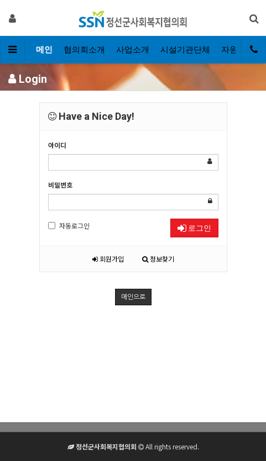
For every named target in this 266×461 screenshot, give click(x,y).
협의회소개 (84, 50)
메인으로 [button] (133, 297)
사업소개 (132, 50)
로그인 (194, 228)
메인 (44, 50)
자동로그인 (69, 225)
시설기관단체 (185, 50)
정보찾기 (158, 258)
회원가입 (108, 258)
